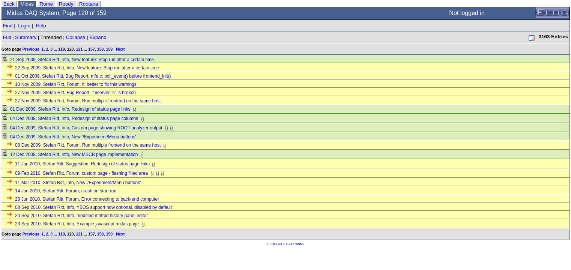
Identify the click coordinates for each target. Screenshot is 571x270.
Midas (27, 4)
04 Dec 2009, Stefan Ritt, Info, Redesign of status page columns (71, 118)
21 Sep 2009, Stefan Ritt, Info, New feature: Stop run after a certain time (78, 59)
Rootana (88, 4)
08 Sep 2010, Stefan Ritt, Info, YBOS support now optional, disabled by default (90, 207)
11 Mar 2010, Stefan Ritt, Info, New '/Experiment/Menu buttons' (74, 182)
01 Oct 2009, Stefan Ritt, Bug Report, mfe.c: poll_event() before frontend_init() (89, 76)
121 (79, 49)
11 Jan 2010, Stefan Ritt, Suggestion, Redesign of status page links (79, 163)
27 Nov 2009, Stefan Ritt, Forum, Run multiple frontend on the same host (84, 101)
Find (8, 25)
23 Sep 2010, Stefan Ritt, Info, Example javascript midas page (73, 223)
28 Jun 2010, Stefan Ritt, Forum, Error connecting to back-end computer (83, 199)
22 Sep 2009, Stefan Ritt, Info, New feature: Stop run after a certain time (83, 67)
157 (91, 49)
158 (100, 49)
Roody (66, 4)
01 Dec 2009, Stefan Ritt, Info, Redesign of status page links (67, 109)
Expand (97, 37)
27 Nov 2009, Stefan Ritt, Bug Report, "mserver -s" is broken (72, 92)
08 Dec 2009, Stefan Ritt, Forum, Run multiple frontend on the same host (84, 145)
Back (9, 4)
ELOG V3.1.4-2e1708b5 (285, 244)
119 (61, 49)
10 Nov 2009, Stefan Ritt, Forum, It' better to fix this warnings (72, 84)
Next (120, 49)
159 (109, 49)
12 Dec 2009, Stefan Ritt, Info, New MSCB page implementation (70, 154)
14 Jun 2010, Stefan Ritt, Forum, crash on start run (62, 191)
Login (24, 25)
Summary (25, 37)
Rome (46, 4)
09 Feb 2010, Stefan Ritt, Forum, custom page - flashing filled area (78, 173)
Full (7, 37)
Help (41, 25)
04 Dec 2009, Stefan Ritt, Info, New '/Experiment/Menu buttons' (69, 137)
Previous (31, 49)
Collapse (76, 37)
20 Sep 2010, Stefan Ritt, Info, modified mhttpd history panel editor (78, 215)
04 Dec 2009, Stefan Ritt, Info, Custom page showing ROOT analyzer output (83, 127)
